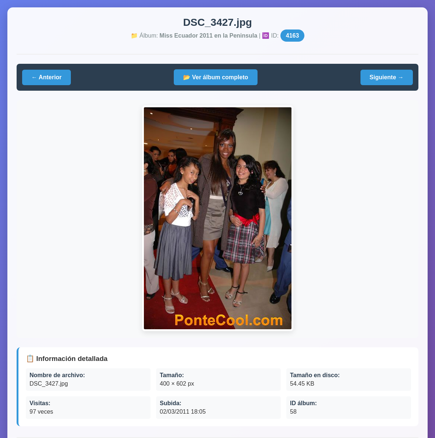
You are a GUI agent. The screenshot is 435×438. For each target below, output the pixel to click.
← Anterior (46, 77)
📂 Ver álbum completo (215, 77)
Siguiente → (387, 77)
